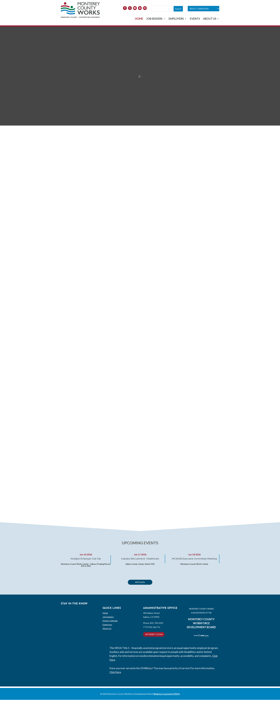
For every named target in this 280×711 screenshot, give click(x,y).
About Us (107, 628)
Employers (107, 624)
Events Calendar (110, 620)
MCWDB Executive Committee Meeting (194, 558)
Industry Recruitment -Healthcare (140, 558)
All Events (140, 582)
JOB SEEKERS (154, 19)
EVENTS (195, 19)
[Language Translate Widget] (203, 8)
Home (105, 613)
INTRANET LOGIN (154, 634)
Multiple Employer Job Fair (86, 558)
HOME (139, 19)
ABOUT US (209, 19)
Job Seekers (108, 617)
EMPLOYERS (176, 19)
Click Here (115, 672)
